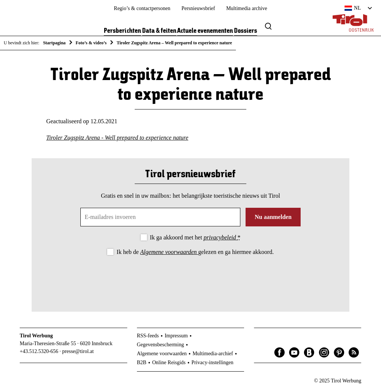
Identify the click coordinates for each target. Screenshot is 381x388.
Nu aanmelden (272, 217)
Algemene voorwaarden (169, 252)
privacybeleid (220, 237)
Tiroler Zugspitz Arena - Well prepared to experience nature (117, 137)
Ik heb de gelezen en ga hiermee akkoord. (194, 252)
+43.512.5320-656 (39, 351)
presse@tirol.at (78, 351)
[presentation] (190, 277)
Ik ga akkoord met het (195, 237)
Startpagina (54, 42)
